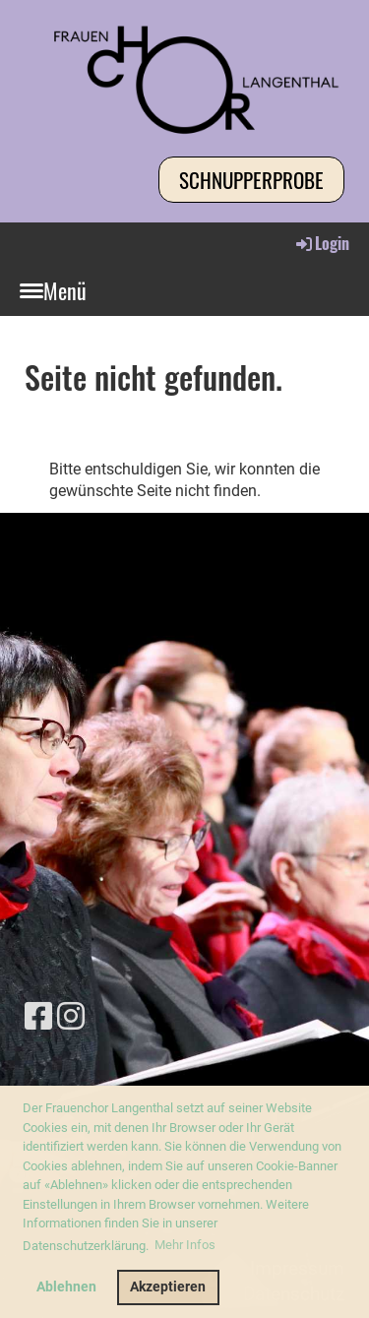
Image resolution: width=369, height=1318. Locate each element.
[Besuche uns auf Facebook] (38, 1017)
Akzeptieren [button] (168, 1287)
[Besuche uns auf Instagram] (71, 1017)
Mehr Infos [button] (184, 1244)
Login (321, 243)
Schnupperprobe (251, 179)
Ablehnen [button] (66, 1287)
